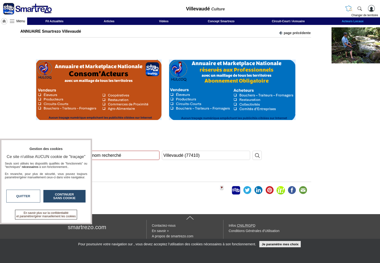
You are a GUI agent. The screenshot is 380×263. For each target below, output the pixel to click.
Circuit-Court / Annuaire (288, 21)
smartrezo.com (87, 227)
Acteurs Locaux (353, 21)
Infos (242, 225)
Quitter (23, 196)
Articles (109, 21)
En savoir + (160, 231)
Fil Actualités (54, 21)
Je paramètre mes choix (280, 244)
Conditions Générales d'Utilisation (254, 231)
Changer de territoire (364, 15)
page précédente (295, 32)
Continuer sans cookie (64, 196)
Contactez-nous (164, 225)
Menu (20, 21)
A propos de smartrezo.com (172, 236)
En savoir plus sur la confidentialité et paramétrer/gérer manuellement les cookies (46, 214)
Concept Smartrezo (221, 21)
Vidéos (163, 21)
